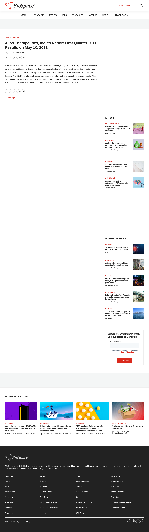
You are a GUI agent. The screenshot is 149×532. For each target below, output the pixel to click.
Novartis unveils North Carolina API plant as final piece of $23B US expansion (118, 129)
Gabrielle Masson (29, 434)
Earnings (11, 98)
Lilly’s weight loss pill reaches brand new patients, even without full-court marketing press (55, 428)
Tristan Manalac (110, 171)
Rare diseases (111, 292)
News (23, 15)
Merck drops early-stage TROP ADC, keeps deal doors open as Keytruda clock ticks (20, 428)
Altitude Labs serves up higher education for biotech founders (116, 264)
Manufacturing (112, 124)
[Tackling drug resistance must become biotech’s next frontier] (138, 249)
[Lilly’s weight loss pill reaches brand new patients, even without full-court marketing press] (56, 411)
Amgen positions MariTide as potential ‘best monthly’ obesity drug (116, 166)
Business (15, 38)
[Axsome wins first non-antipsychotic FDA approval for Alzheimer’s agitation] (138, 182)
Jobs (64, 15)
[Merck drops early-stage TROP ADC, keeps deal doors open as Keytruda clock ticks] (21, 411)
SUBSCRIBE (125, 6)
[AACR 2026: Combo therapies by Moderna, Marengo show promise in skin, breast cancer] (138, 313)
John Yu (107, 252)
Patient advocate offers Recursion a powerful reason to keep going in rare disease (117, 297)
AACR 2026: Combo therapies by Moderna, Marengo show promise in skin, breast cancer (117, 314)
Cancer (108, 309)
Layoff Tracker (119, 423)
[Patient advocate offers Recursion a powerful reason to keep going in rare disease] (138, 296)
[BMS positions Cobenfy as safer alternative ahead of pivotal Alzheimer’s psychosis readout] (92, 411)
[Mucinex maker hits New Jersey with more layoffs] (128, 411)
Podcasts (39, 15)
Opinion (108, 244)
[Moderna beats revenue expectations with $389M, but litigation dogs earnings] (138, 144)
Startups (109, 260)
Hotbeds (92, 15)
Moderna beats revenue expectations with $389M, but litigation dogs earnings (116, 145)
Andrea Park (109, 318)
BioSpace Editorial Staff (119, 433)
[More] (28, 15)
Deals (108, 276)
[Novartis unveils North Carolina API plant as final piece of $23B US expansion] (138, 128)
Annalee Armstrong (111, 150)
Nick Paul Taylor (110, 133)
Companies (77, 15)
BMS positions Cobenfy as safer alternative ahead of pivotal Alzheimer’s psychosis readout (90, 428)
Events (53, 15)
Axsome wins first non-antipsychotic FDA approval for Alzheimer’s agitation (116, 183)
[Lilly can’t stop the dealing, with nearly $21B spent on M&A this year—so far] (138, 280)
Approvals (110, 178)
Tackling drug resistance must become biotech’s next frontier (116, 248)
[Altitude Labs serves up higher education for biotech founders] (138, 264)
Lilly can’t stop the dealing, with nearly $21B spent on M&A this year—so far (117, 281)
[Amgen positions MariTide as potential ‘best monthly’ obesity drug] (138, 166)
